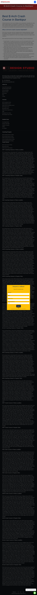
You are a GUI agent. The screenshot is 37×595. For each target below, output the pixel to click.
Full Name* (9, 292)
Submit (18, 306)
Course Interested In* (11, 301)
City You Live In (10, 298)
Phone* (9, 295)
